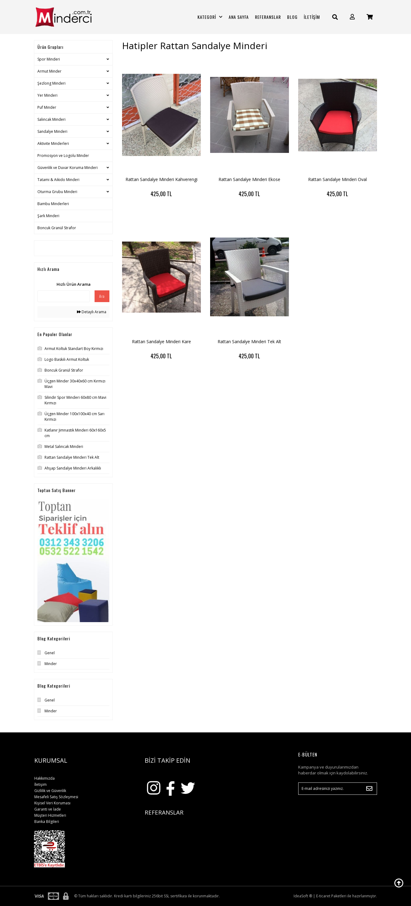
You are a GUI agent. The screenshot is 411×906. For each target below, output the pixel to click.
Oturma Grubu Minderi (57, 191)
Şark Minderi (48, 215)
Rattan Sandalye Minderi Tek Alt (249, 341)
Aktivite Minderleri (53, 143)
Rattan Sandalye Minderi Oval (337, 179)
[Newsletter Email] (337, 788)
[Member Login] (352, 17)
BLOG (292, 17)
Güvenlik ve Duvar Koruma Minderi (67, 167)
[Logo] (73, 17)
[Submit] (369, 788)
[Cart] (370, 17)
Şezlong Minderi (51, 83)
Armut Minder (49, 71)
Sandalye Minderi (52, 131)
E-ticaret (323, 896)
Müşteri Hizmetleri (50, 815)
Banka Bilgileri (46, 821)
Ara (102, 296)
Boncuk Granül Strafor (56, 227)
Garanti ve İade (47, 809)
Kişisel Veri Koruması (52, 803)
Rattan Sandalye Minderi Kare (161, 341)
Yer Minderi (47, 95)
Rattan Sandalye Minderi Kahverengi (161, 179)
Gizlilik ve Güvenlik (50, 790)
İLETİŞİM (312, 17)
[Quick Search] (63, 296)
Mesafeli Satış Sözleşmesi (56, 796)
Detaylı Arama (91, 311)
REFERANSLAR (268, 17)
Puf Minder (46, 107)
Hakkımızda (44, 778)
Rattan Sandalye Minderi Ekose (249, 179)
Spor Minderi (48, 59)
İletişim (40, 784)
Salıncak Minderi (51, 119)
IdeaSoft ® (303, 896)
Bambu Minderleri (53, 203)
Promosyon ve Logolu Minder (63, 155)
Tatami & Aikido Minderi (58, 179)
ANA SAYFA (239, 17)
